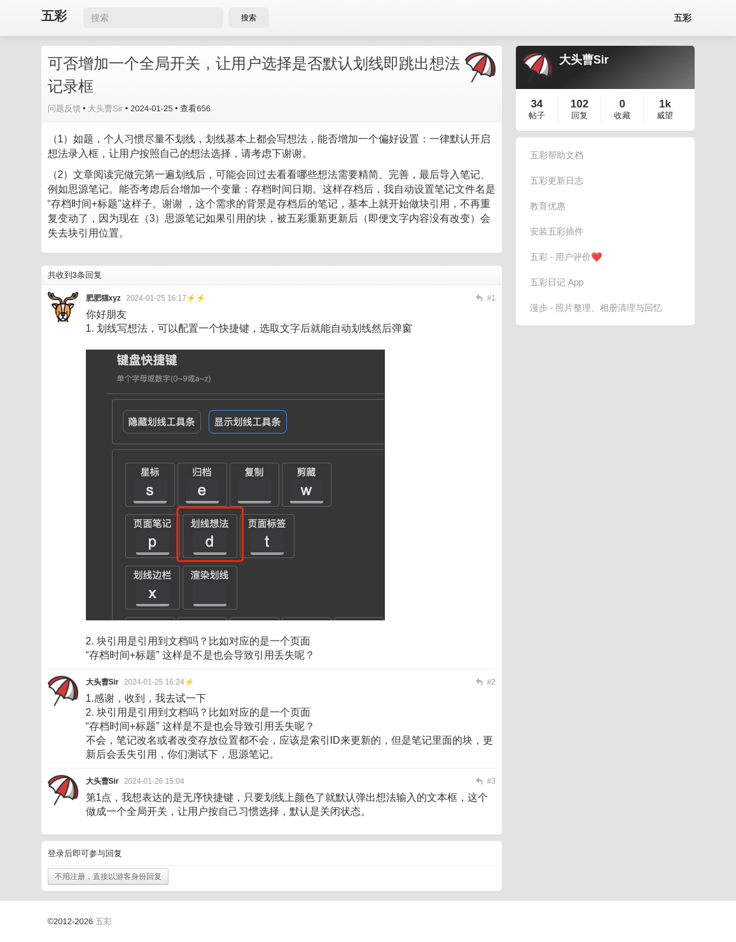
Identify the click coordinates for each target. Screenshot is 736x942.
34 (537, 104)
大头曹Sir (105, 108)
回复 (579, 115)
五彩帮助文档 (556, 155)
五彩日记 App (557, 282)
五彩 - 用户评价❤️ (566, 257)
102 (579, 104)
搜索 (248, 17)
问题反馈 (64, 108)
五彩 (54, 16)
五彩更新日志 (556, 180)
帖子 (537, 115)
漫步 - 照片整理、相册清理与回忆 (596, 308)
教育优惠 (548, 206)
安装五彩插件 (556, 231)
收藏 (622, 115)
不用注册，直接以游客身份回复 (108, 876)
